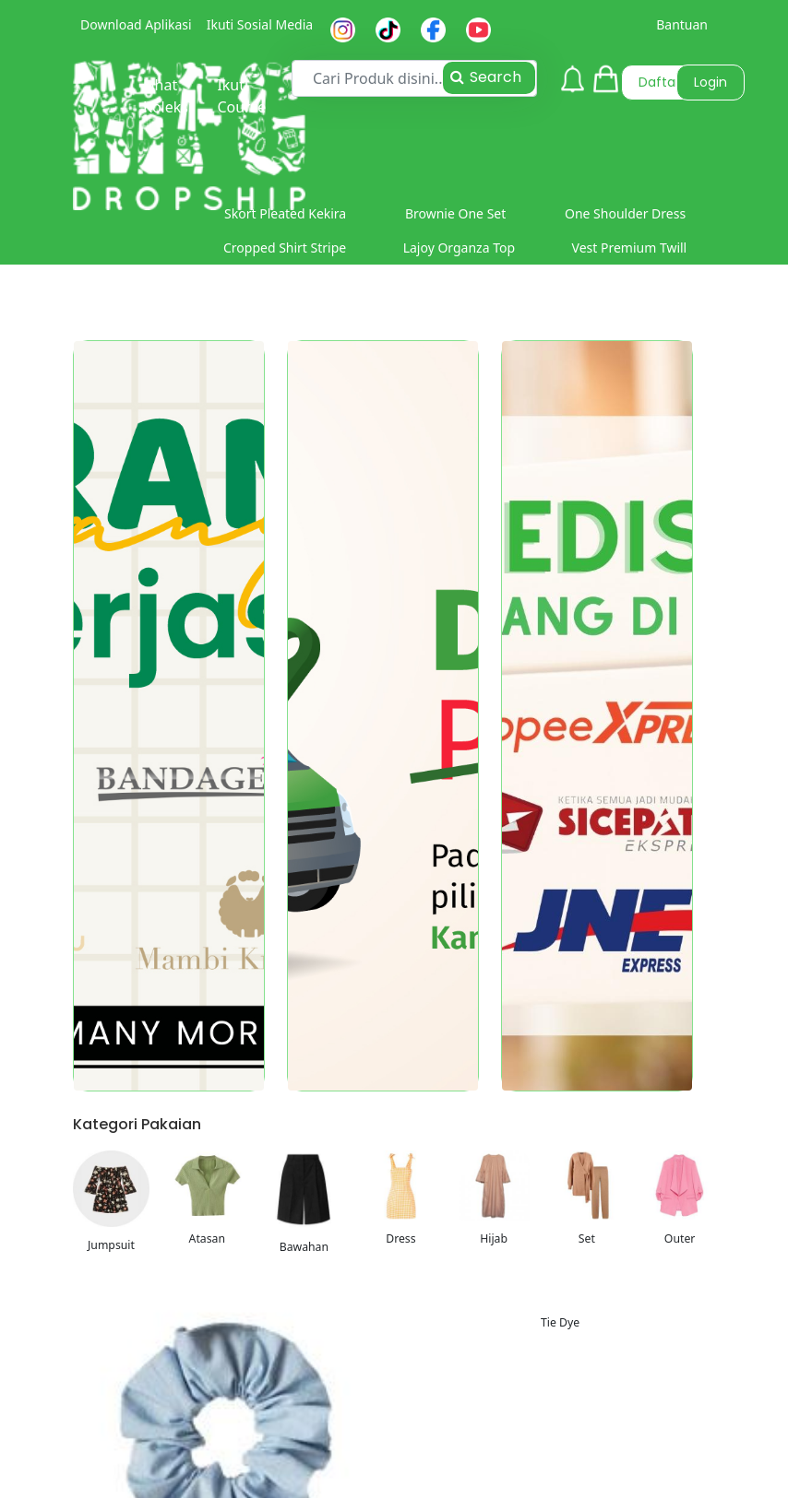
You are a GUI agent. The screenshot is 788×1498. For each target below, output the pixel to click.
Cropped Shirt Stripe (284, 247)
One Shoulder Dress (625, 213)
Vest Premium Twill (629, 247)
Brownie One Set (455, 213)
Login (710, 82)
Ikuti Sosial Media (260, 24)
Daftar (659, 82)
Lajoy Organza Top (459, 247)
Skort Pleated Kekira (285, 213)
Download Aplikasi (136, 24)
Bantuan (682, 24)
